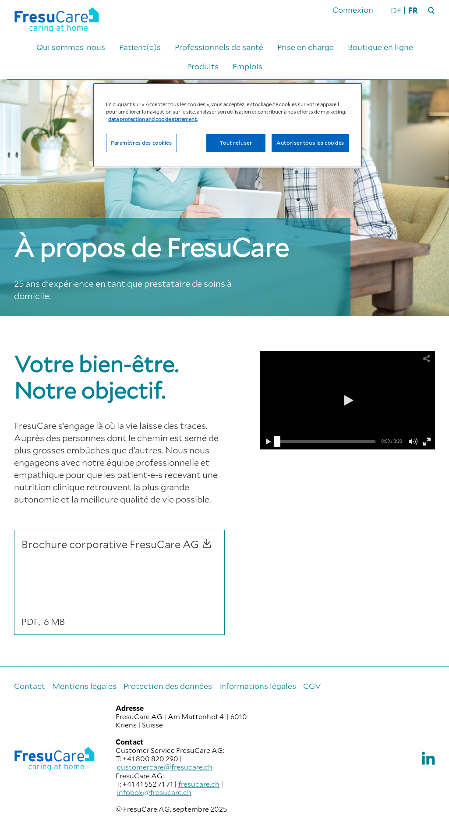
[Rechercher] (431, 11)
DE (396, 10)
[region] (227, 125)
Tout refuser (235, 142)
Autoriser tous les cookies (310, 142)
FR (412, 10)
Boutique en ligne (380, 47)
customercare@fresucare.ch (164, 766)
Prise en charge (305, 47)
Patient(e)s (140, 47)
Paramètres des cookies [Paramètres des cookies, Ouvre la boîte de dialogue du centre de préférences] (141, 142)
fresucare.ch (198, 783)
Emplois (247, 66)
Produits (203, 66)
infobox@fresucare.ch (154, 792)
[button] (347, 400)
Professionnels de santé (219, 47)
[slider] (277, 441)
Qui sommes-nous (70, 47)
